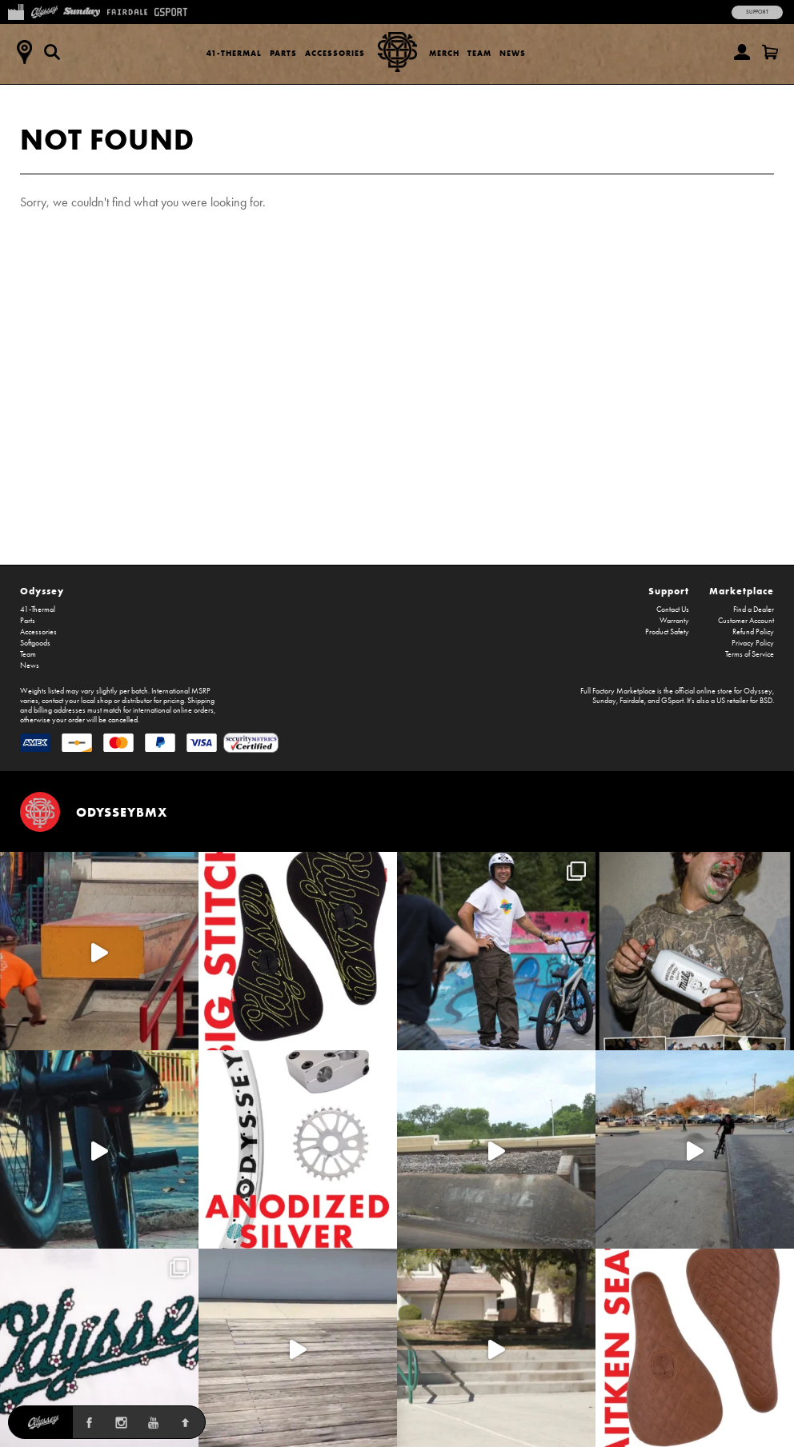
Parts (283, 53)
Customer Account (746, 621)
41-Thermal (234, 53)
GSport (672, 701)
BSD (766, 701)
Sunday (604, 701)
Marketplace (741, 591)
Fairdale (632, 701)
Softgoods (35, 643)
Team (479, 53)
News (512, 53)
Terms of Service (749, 654)
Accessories (335, 53)
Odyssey (42, 591)
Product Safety (667, 632)
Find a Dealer (753, 609)
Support (757, 12)
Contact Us (672, 609)
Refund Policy (753, 632)
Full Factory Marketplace (618, 691)
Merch (444, 53)
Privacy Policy (753, 643)
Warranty (674, 621)
